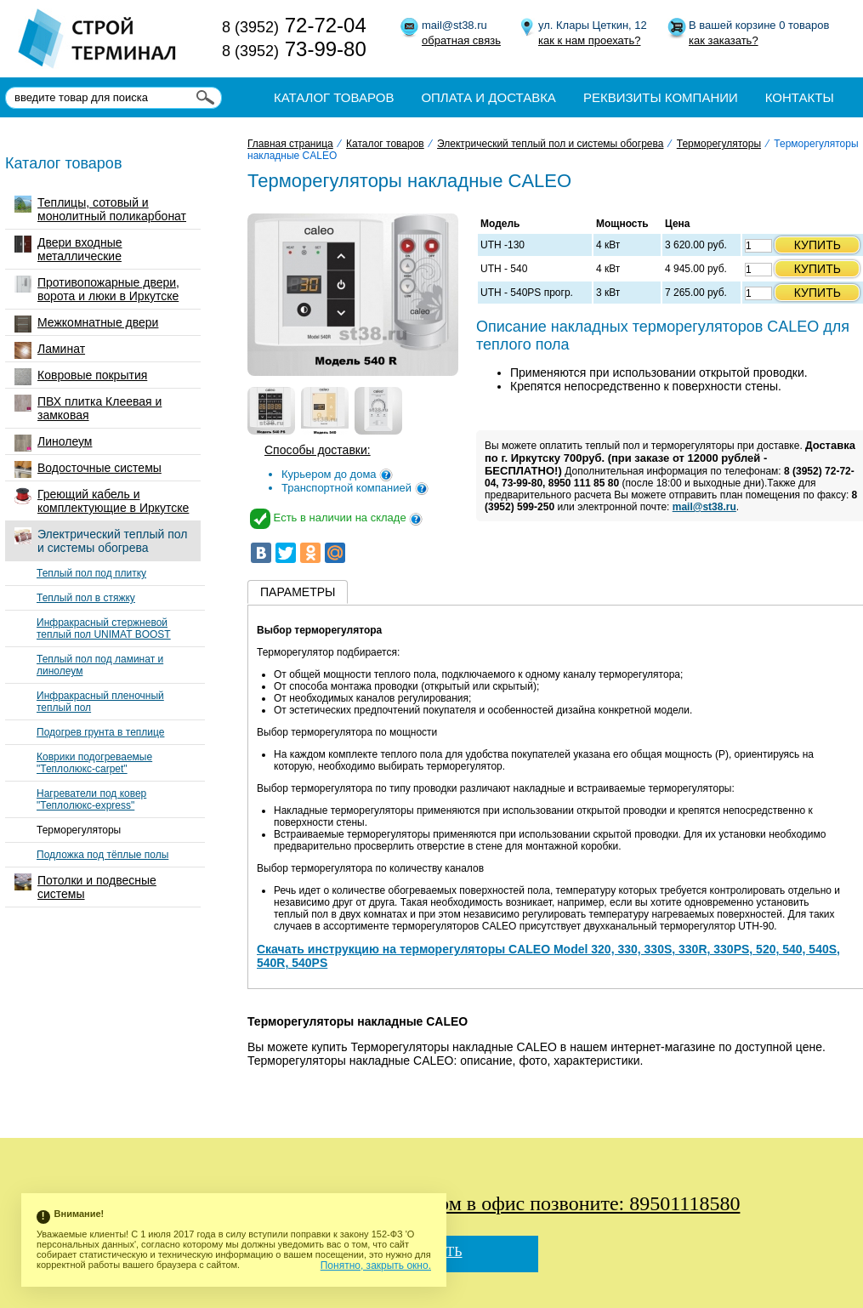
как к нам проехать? (589, 40)
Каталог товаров (334, 97)
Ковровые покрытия (80, 376)
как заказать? (723, 40)
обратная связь (461, 40)
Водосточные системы (88, 469)
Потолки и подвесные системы (85, 887)
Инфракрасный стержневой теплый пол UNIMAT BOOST (104, 628)
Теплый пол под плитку (91, 573)
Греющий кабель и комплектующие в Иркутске (101, 501)
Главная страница (290, 144)
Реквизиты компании (660, 97)
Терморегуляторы (79, 830)
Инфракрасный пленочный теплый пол (100, 702)
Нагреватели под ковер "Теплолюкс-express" (91, 799)
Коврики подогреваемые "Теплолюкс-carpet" (94, 763)
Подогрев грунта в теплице (100, 732)
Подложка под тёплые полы (102, 855)
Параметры (297, 592)
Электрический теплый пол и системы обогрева (100, 540)
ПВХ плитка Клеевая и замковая (88, 408)
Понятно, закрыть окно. (376, 1265)
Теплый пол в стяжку (86, 598)
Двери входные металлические (68, 249)
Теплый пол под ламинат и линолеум (100, 665)
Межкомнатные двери (86, 324)
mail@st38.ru (704, 507)
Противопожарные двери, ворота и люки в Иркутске (96, 289)
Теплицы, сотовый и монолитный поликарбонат (100, 209)
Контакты (799, 97)
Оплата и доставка (488, 97)
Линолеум (53, 443)
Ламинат (49, 350)
